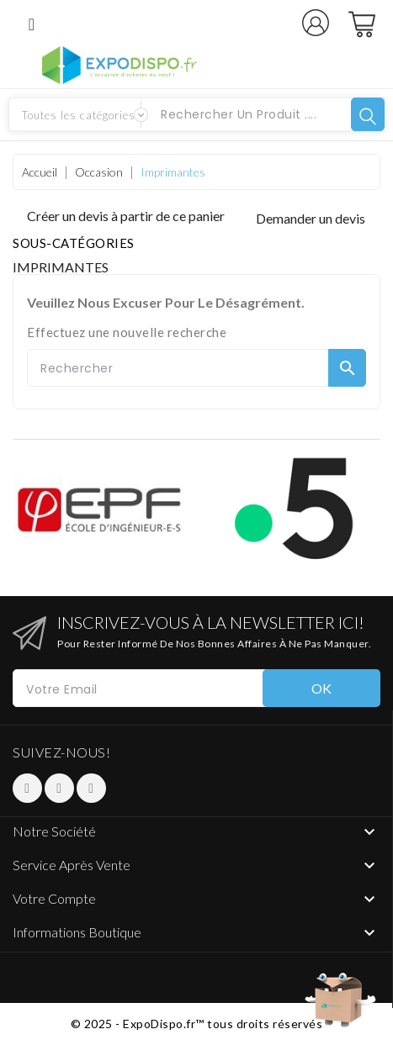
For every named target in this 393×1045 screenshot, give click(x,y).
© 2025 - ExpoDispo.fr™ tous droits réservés (197, 1023)
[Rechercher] (196, 368)
